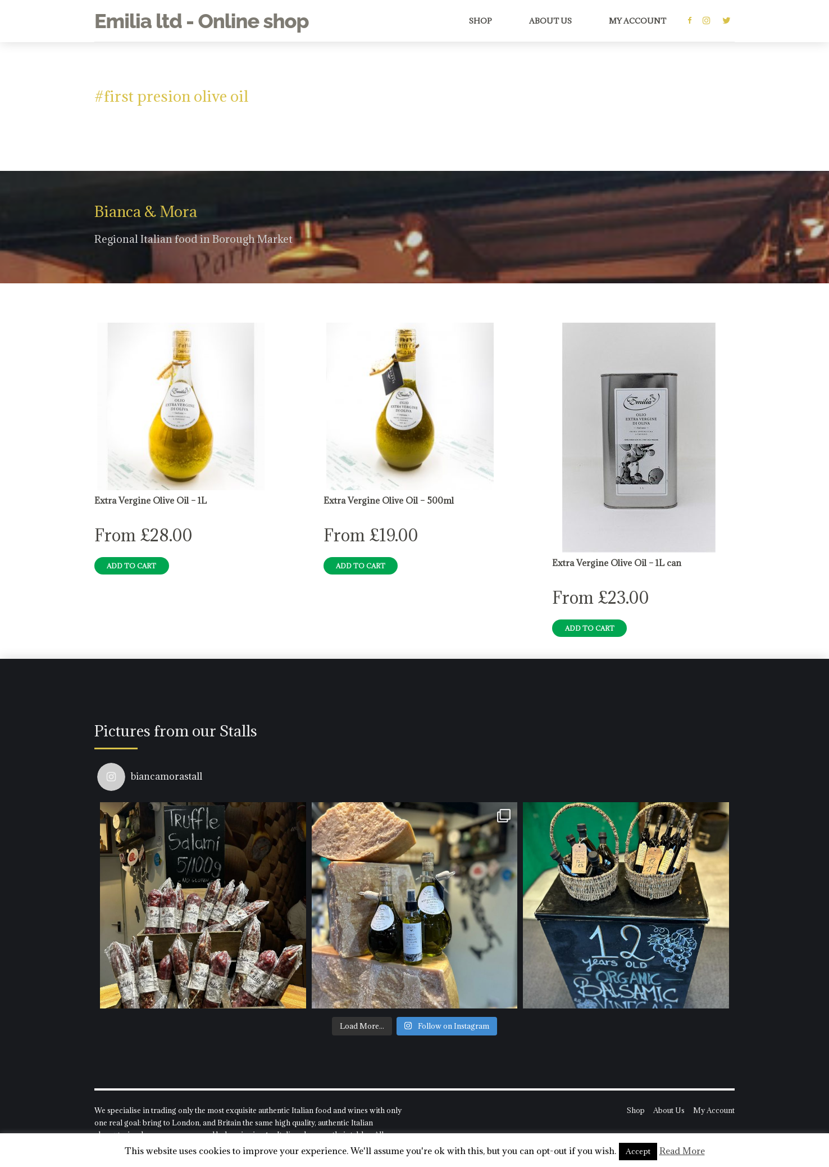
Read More (682, 1150)
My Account (637, 21)
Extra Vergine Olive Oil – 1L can (616, 562)
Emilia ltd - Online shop (201, 21)
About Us (550, 21)
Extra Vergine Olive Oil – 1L (150, 500)
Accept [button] (638, 1151)
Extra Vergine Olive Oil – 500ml (389, 500)
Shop (480, 21)
